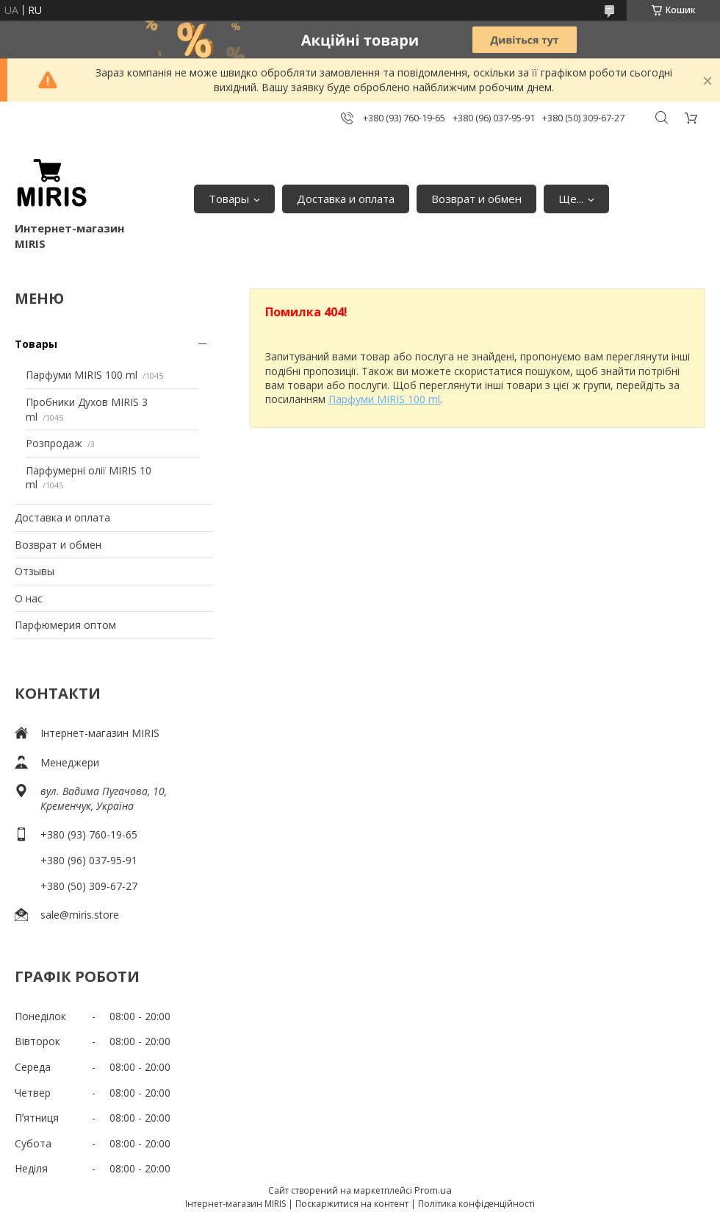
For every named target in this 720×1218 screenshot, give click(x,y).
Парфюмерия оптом (65, 625)
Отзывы (34, 571)
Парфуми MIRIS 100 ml (81, 375)
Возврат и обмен (476, 198)
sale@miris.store (79, 915)
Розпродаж (54, 443)
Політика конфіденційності (476, 1203)
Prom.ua (433, 1190)
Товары (229, 198)
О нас (29, 598)
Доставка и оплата (346, 198)
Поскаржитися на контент (351, 1203)
